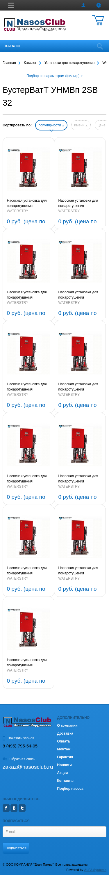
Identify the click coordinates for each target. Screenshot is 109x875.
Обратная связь (19, 759)
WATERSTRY (17, 211)
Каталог (13, 46)
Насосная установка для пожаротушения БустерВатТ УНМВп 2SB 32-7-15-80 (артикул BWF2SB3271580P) (78, 479)
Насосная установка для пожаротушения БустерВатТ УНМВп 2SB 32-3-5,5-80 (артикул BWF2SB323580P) (27, 203)
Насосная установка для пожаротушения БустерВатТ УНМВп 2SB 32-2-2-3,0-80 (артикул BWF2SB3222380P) (27, 295)
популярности (51, 125)
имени (80, 125)
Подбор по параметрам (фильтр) (54, 76)
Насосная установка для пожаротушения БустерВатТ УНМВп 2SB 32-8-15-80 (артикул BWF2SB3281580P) (27, 479)
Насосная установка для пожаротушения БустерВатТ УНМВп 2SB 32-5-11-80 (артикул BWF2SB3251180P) (78, 571)
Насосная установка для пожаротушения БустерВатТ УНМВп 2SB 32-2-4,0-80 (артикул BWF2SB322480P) (78, 203)
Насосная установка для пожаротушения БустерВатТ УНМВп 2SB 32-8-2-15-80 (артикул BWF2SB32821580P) (78, 387)
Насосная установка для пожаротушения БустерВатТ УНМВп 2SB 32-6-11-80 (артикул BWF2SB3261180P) (27, 571)
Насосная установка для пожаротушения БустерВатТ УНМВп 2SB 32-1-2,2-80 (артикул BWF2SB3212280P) (78, 295)
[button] (11, 5)
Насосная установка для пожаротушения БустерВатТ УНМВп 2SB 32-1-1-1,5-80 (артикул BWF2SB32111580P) (27, 387)
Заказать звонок (18, 738)
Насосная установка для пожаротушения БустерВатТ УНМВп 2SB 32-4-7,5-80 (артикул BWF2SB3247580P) (27, 663)
